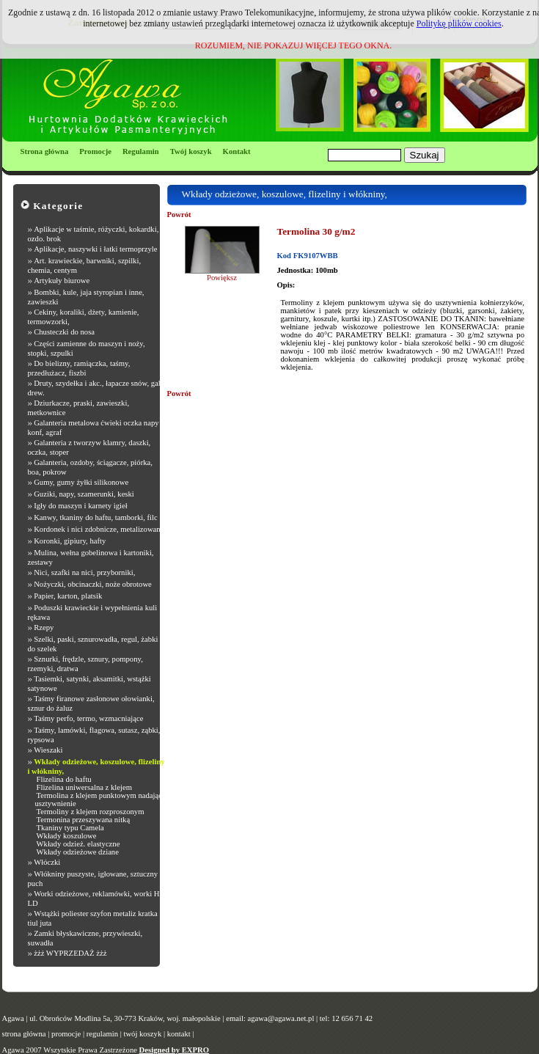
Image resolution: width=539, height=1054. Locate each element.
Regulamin (140, 151)
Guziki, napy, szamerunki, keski (84, 494)
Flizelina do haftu (64, 779)
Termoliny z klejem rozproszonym (90, 812)
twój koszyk (142, 1034)
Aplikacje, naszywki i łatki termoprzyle (95, 249)
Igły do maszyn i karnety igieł (81, 506)
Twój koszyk (191, 151)
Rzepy (44, 627)
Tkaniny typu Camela (70, 828)
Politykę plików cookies (459, 23)
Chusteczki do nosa (64, 332)
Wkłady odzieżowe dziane (78, 852)
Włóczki (47, 862)
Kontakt (237, 151)
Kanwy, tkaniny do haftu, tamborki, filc (96, 517)
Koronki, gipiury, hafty (70, 541)
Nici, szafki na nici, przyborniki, (84, 572)
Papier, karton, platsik (68, 596)
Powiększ (222, 278)
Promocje (95, 151)
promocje (66, 1034)
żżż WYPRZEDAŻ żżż (70, 953)
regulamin (102, 1034)
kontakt (179, 1034)
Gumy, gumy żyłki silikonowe (81, 482)
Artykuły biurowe (61, 281)
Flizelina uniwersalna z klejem (85, 787)
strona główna (24, 1034)
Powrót (179, 215)
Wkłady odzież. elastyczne (78, 844)
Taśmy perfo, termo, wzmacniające (88, 718)
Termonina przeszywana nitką (84, 820)
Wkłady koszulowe (67, 836)
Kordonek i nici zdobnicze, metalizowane (99, 529)
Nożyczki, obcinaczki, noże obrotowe (93, 584)
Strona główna (45, 151)
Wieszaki (48, 750)
